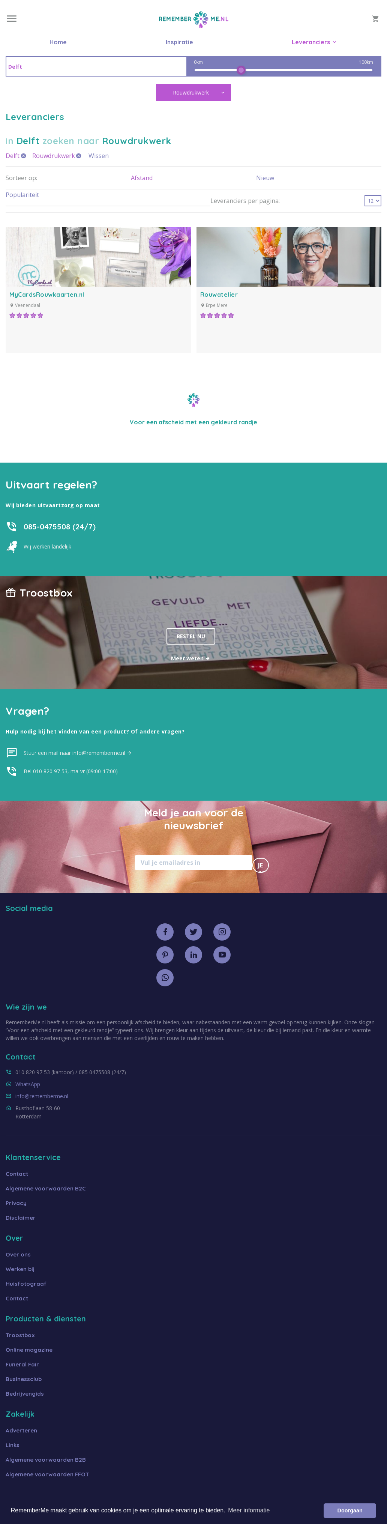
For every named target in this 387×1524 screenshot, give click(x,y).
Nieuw (265, 178)
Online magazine (29, 1349)
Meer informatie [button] (249, 1510)
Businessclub (24, 1379)
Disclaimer (21, 1217)
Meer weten (190, 658)
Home (58, 42)
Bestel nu (191, 636)
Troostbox (20, 1335)
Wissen (98, 156)
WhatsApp (27, 1084)
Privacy (16, 1203)
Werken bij (20, 1269)
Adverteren (21, 1430)
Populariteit (22, 195)
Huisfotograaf (26, 1283)
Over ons (18, 1254)
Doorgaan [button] (350, 1510)
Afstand (142, 178)
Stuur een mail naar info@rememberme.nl (78, 752)
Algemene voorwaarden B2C (46, 1188)
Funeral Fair (22, 1364)
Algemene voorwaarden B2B (46, 1459)
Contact (17, 1173)
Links (13, 1445)
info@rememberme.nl (41, 1096)
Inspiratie (179, 42)
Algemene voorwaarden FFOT (47, 1474)
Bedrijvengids (25, 1393)
